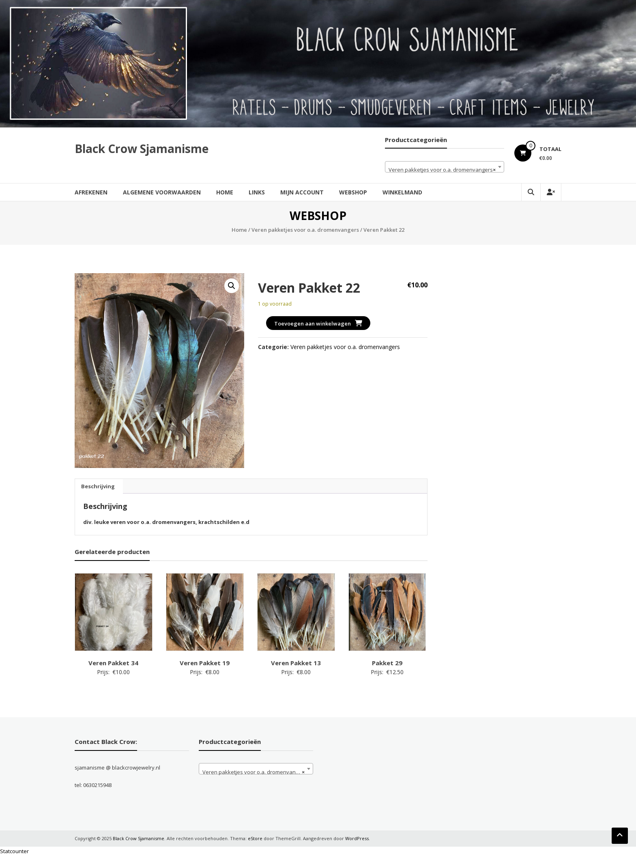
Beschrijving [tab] (98, 486)
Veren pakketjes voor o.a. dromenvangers (305, 229)
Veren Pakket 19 (205, 663)
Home (224, 192)
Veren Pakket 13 (296, 663)
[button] (231, 285)
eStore (255, 838)
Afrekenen (91, 192)
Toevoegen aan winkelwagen (312, 323)
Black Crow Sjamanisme (141, 148)
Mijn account (302, 192)
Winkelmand (402, 192)
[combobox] (444, 166)
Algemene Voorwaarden (162, 192)
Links (257, 192)
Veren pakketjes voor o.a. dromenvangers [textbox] (442, 169)
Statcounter (14, 851)
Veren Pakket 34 (113, 663)
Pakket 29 (387, 663)
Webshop (353, 192)
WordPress (357, 838)
